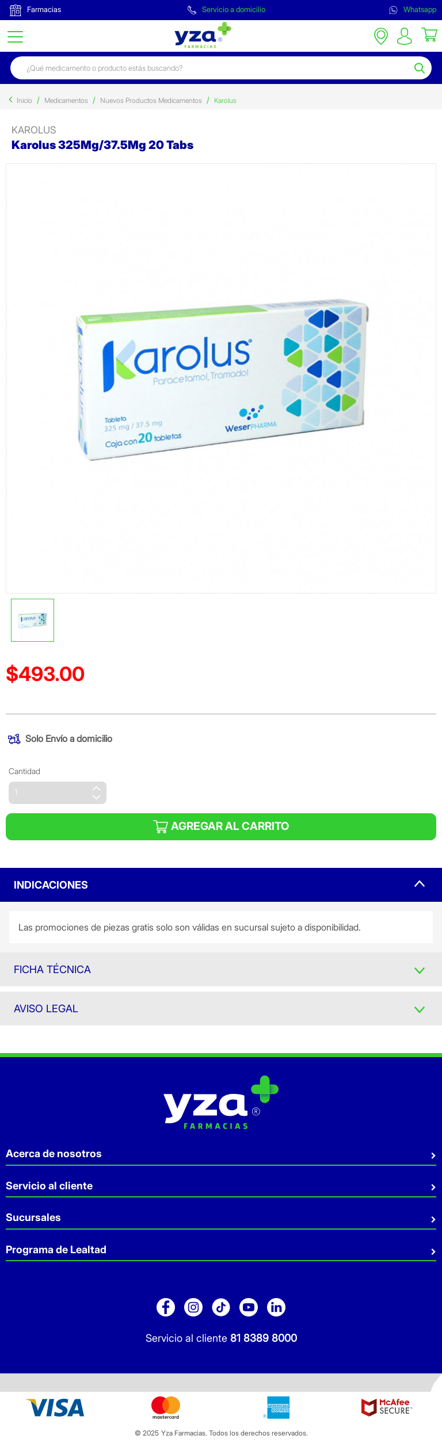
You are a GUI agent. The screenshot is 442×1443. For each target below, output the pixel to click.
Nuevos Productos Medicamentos (151, 100)
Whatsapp (412, 9)
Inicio (24, 100)
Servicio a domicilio (226, 9)
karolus (34, 130)
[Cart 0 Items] (429, 34)
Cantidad (24, 771)
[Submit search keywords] (421, 67)
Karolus (225, 100)
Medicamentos (66, 100)
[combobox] (210, 67)
